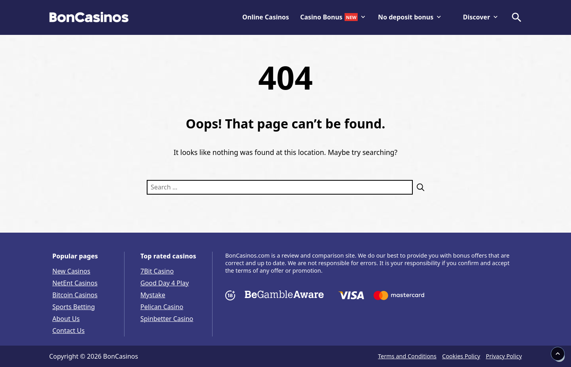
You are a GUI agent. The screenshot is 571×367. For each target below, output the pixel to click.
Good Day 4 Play (164, 283)
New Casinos (71, 271)
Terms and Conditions (407, 356)
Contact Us (68, 330)
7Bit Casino (157, 271)
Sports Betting (73, 306)
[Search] (418, 187)
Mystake (152, 295)
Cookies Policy (461, 356)
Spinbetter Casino (166, 318)
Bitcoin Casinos (75, 295)
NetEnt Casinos (75, 283)
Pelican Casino (161, 306)
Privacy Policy (504, 356)
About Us (66, 318)
